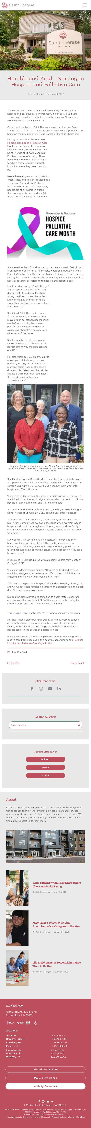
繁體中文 (28, 1112)
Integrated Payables (76, 1117)
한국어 (63, 1112)
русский (37, 1112)
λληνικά (52, 1112)
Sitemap (9, 1117)
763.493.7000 (59, 1039)
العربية (83, 1109)
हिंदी (57, 1112)
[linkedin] (59, 689)
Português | (41, 1109)
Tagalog (58, 1109)
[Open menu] (85, 5)
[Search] (45, 725)
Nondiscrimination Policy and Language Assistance (45, 1114)
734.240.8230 (59, 1046)
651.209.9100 (57, 1053)
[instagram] (41, 689)
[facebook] (32, 689)
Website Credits (21, 1117)
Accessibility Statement (40, 1117)
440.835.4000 (58, 1057)
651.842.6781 (57, 1050)
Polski (45, 1112)
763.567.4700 (59, 1042)
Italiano (77, 1109)
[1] (14, 350)
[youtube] (50, 689)
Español (8, 1109)
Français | (31, 1109)
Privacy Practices (59, 1117)
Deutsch (49, 1109)
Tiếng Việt (67, 1109)
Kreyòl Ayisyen (19, 1109)
